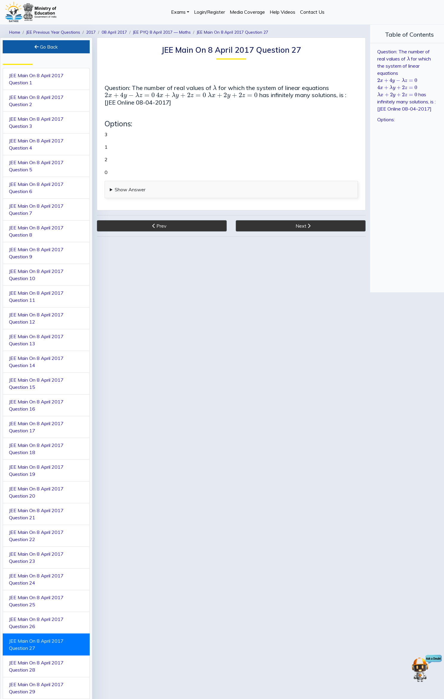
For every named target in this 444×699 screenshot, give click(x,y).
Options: (386, 119)
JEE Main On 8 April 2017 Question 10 (36, 274)
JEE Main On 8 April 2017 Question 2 (36, 100)
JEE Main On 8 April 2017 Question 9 (36, 253)
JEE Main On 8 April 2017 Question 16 (36, 405)
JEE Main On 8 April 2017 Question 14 (36, 361)
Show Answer (130, 189)
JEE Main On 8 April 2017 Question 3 (36, 122)
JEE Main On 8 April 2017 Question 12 (36, 318)
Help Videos (282, 12)
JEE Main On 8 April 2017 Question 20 (36, 492)
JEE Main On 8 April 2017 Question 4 (36, 144)
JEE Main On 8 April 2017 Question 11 (36, 296)
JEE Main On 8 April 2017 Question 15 (36, 383)
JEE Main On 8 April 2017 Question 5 (36, 166)
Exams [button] (178, 12)
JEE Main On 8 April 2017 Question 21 (36, 514)
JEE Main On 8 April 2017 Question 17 (36, 427)
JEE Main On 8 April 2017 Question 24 (36, 579)
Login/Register (209, 12)
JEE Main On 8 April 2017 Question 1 (36, 79)
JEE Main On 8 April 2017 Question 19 (36, 470)
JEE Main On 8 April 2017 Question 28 (36, 666)
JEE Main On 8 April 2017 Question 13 (36, 340)
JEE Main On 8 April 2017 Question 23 (36, 557)
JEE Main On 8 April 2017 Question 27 (36, 644)
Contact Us (312, 12)
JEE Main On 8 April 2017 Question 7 (36, 209)
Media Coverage (247, 12)
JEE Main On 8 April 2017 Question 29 (36, 688)
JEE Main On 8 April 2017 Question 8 (36, 231)
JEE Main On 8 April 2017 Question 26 (36, 622)
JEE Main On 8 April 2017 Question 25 (36, 601)
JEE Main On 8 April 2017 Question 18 (36, 448)
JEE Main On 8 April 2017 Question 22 (36, 535)
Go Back (46, 47)
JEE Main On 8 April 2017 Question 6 (36, 187)
